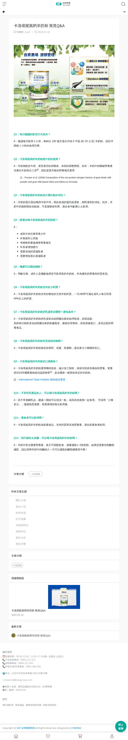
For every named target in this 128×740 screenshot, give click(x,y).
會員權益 (19, 704)
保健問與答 (22, 525)
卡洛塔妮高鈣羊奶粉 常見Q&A (30, 635)
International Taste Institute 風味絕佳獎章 (42, 379)
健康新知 (21, 531)
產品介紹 (21, 506)
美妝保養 (21, 544)
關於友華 (21, 500)
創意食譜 (21, 513)
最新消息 (21, 537)
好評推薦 (21, 519)
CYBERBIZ (76, 727)
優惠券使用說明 (33, 704)
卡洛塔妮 (35, 474)
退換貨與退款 (49, 704)
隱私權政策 (8, 704)
